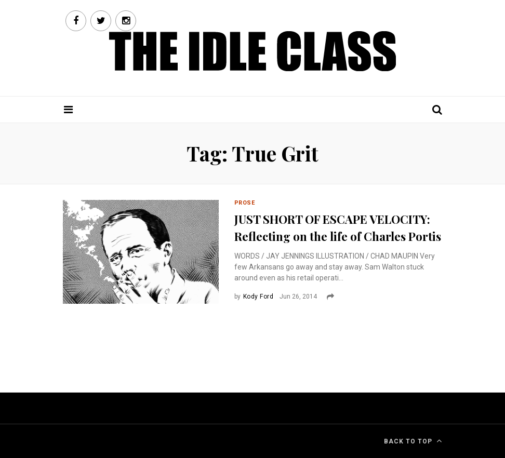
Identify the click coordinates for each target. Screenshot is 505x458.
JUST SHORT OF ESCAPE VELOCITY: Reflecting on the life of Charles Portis (337, 228)
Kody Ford (258, 296)
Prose (244, 203)
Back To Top (413, 440)
